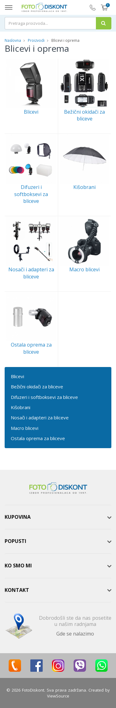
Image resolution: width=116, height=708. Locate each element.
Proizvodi (36, 40)
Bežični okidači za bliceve (37, 386)
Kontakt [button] (17, 590)
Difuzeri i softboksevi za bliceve (44, 397)
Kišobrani (20, 407)
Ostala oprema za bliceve (38, 438)
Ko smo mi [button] (18, 565)
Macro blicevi (24, 428)
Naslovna (13, 40)
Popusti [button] (15, 541)
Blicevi (17, 376)
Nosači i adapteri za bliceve (40, 417)
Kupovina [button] (18, 517)
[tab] (58, 517)
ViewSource (58, 696)
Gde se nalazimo (75, 633)
